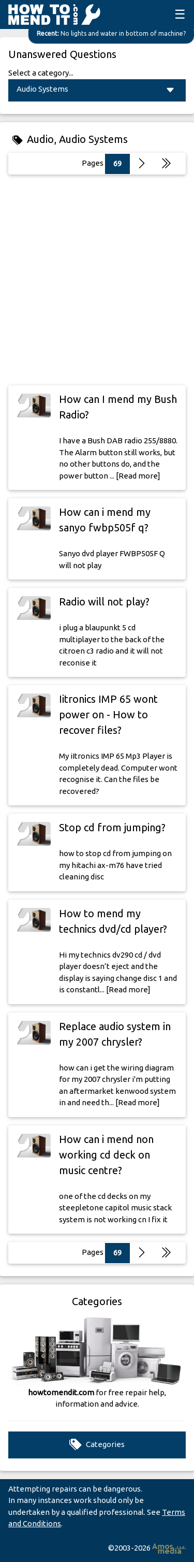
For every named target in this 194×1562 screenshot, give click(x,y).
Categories (97, 1445)
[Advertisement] (97, 280)
